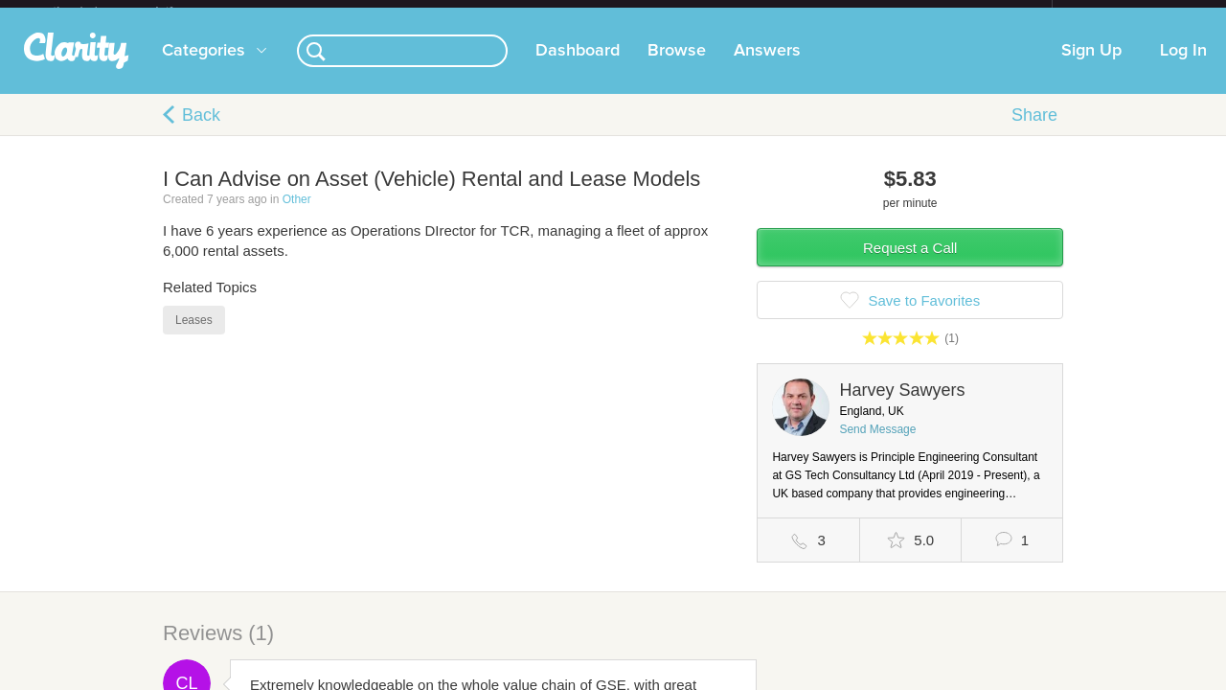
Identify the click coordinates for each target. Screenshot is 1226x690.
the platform (133, 11)
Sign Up (1091, 66)
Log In (1183, 66)
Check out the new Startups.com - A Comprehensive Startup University (843, 12)
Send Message (877, 444)
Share (1034, 130)
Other (297, 214)
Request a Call (910, 263)
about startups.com (1120, 12)
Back (201, 130)
